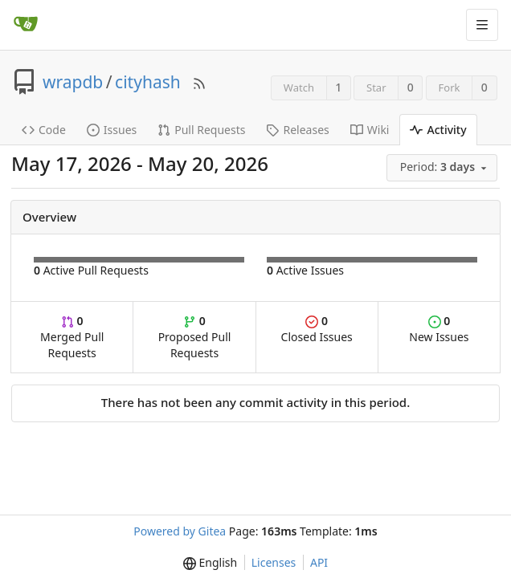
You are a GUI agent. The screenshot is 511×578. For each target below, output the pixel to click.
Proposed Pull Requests (194, 336)
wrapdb (73, 82)
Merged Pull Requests (72, 336)
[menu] (443, 167)
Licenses (273, 562)
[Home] (26, 25)
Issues (112, 129)
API (319, 562)
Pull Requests (201, 129)
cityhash (148, 82)
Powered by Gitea (179, 531)
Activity (438, 129)
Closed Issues (317, 328)
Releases (297, 129)
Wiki (370, 129)
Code (44, 129)
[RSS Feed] (199, 82)
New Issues (438, 328)
